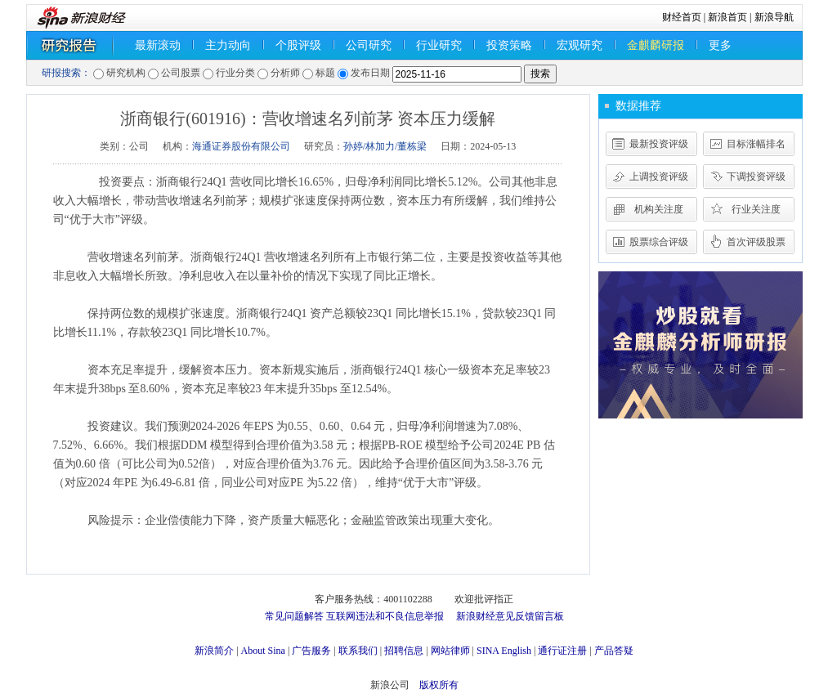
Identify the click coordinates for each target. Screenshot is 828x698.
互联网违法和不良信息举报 (385, 616)
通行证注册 (562, 650)
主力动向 (228, 45)
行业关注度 (756, 209)
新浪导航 (774, 17)
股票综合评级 (658, 242)
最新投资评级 (658, 144)
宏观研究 (579, 45)
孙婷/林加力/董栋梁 (385, 146)
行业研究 (439, 45)
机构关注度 (658, 209)
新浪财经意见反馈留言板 (510, 616)
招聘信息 (403, 650)
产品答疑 (613, 650)
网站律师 (450, 650)
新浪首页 (727, 17)
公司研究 (369, 45)
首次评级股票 (756, 242)
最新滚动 (158, 45)
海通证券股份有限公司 (241, 146)
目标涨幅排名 (756, 144)
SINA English (504, 650)
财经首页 (681, 17)
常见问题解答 (294, 616)
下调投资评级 (756, 176)
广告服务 (311, 650)
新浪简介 (214, 650)
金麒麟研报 (655, 45)
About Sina (263, 650)
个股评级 (298, 45)
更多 (720, 45)
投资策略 (509, 45)
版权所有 (439, 685)
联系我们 (358, 650)
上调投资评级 (658, 176)
